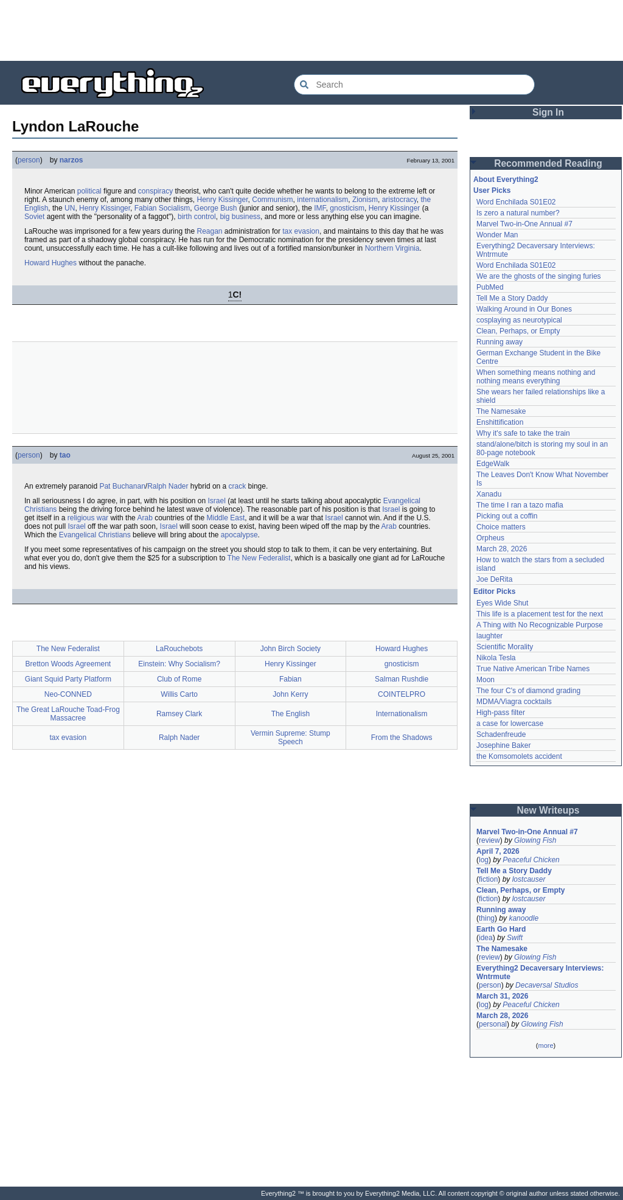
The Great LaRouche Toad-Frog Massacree (68, 713)
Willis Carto (179, 694)
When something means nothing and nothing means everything (535, 376)
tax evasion (300, 231)
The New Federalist (259, 558)
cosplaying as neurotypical (519, 320)
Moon (485, 679)
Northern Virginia (392, 248)
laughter (489, 636)
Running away (499, 342)
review (489, 840)
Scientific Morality (504, 647)
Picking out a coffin (507, 516)
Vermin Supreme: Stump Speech (290, 737)
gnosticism (347, 208)
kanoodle (523, 918)
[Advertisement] (311, 30)
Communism (272, 199)
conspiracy (155, 191)
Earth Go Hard (501, 929)
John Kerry (290, 694)
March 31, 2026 (502, 996)
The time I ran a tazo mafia (519, 505)
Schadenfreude (501, 734)
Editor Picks (494, 591)
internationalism (322, 199)
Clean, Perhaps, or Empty (518, 331)
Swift (515, 937)
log (484, 860)
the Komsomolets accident (519, 756)
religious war (88, 518)
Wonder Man (497, 235)
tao (65, 455)
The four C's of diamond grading (528, 690)
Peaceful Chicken (531, 860)
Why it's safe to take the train (523, 433)
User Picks (491, 190)
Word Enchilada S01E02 (516, 202)
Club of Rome (179, 679)
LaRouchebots (179, 648)
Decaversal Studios (546, 985)
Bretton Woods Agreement (68, 664)
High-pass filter (500, 712)
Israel (217, 501)
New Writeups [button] (548, 810)
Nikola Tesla (495, 658)
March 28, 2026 (501, 549)
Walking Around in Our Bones (524, 309)
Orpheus (490, 538)
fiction (488, 879)
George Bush (215, 208)
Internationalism (402, 714)
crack (237, 486)
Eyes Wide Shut (502, 603)
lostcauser (529, 879)
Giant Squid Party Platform (68, 679)
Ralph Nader (167, 486)
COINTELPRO (401, 694)
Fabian (290, 679)
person (29, 160)
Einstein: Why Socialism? (179, 664)
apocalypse (239, 535)
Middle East (226, 518)
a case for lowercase (509, 723)
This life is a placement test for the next (539, 614)
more (545, 1045)
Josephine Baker (503, 745)
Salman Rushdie (401, 679)
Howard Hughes (50, 263)
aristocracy (399, 199)
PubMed (490, 287)
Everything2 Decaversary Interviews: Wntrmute (540, 972)
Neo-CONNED (68, 694)
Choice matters (501, 527)
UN (69, 208)
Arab (144, 518)
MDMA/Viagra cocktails (514, 701)
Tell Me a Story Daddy (512, 298)
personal (493, 1024)
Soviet (34, 216)
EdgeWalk (492, 463)
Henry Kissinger (222, 199)
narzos (71, 160)
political (89, 191)
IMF (319, 208)
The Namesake (501, 411)
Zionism (365, 199)
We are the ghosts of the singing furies (538, 276)
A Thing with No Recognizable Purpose (539, 625)
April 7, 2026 (498, 851)
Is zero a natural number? (518, 213)
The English (290, 714)
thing (487, 918)
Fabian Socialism (162, 208)
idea (486, 937)
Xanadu (488, 494)
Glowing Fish (535, 840)
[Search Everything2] (414, 84)
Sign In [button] (548, 112)
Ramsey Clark (179, 714)
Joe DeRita (494, 579)
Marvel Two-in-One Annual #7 (524, 224)
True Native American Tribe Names (533, 669)
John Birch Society (290, 648)
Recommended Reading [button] (548, 163)
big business (240, 216)
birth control (197, 216)
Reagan (209, 231)
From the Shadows (402, 737)
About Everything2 (505, 179)
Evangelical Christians (95, 535)
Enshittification (499, 422)
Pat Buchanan (122, 486)
